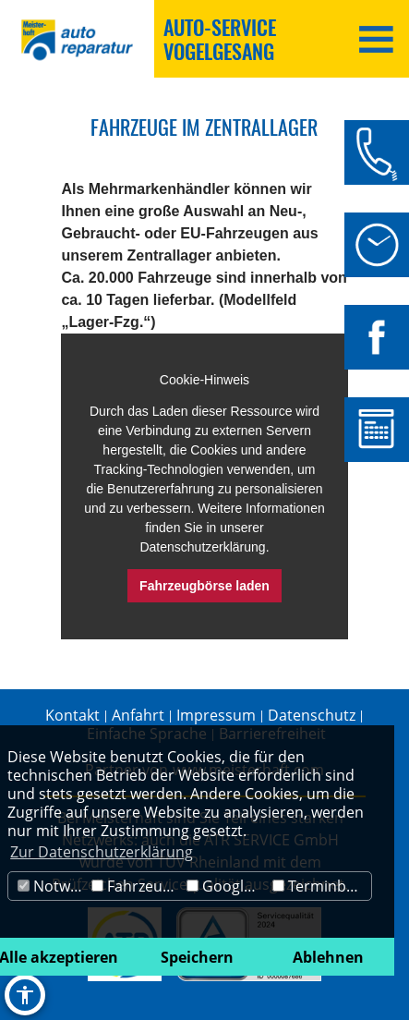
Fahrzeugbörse (136, 886)
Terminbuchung (321, 886)
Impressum (216, 715)
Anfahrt (138, 715)
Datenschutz (311, 715)
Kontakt (72, 715)
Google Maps (227, 886)
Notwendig (52, 886)
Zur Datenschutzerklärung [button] (101, 852)
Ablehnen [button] (328, 957)
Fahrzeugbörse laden (204, 585)
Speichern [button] (197, 957)
